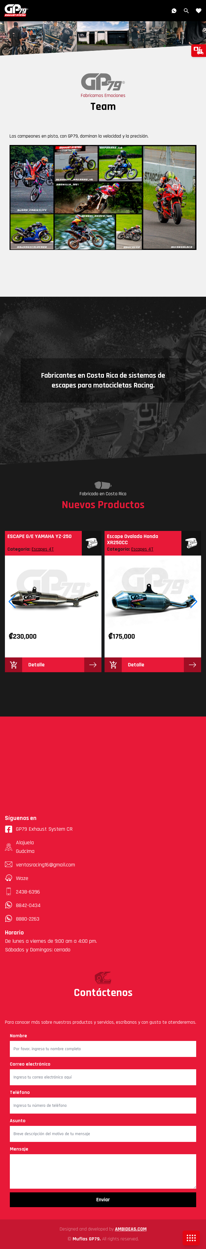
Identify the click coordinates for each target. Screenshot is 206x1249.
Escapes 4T (43, 549)
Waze (22, 878)
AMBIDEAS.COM (131, 1229)
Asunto (18, 1121)
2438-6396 (28, 891)
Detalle (36, 664)
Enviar (103, 1199)
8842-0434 (28, 905)
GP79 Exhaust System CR (39, 829)
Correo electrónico (30, 1064)
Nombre (18, 1036)
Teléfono (20, 1092)
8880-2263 (27, 918)
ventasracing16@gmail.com (45, 864)
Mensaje (19, 1149)
